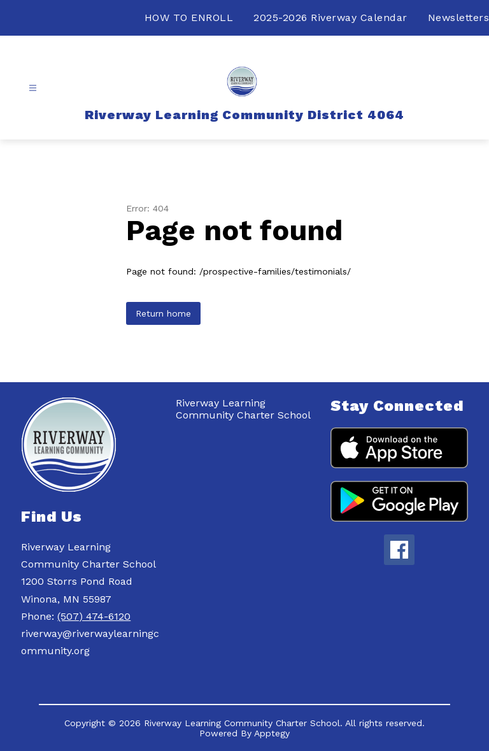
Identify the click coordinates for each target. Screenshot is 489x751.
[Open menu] (32, 88)
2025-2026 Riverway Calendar (330, 17)
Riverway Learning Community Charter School (243, 409)
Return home (163, 313)
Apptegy (272, 733)
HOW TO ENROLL (189, 17)
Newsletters (459, 17)
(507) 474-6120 (94, 616)
